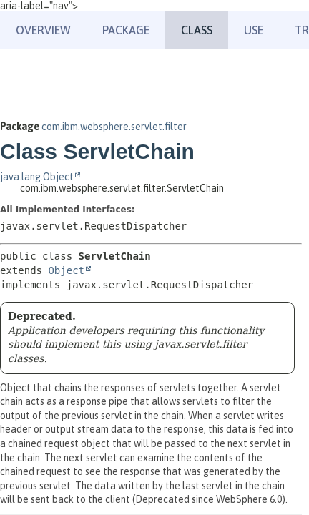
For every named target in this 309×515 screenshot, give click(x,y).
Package (125, 30)
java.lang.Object (37, 176)
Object (66, 270)
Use (253, 30)
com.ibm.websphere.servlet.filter (114, 126)
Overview (43, 30)
